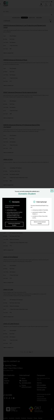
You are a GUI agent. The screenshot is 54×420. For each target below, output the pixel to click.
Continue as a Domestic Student (14, 224)
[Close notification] (52, 191)
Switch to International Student (40, 222)
